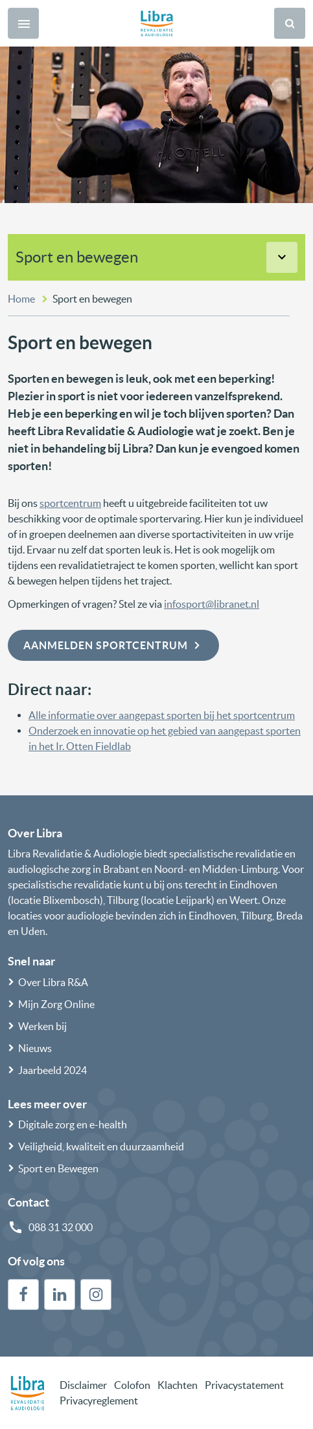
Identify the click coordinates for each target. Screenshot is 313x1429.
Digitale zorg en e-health (72, 1124)
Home (21, 299)
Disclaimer (83, 1385)
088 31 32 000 (61, 1227)
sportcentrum (70, 503)
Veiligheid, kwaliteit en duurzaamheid (101, 1146)
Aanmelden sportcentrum (113, 645)
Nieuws (35, 1048)
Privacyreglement (99, 1400)
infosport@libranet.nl (211, 604)
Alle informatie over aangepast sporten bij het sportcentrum (162, 715)
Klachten (177, 1385)
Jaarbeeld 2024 (52, 1070)
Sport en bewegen (77, 257)
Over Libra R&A (53, 982)
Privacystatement (244, 1385)
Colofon (132, 1385)
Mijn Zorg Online (56, 1004)
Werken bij (42, 1026)
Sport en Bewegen (58, 1168)
